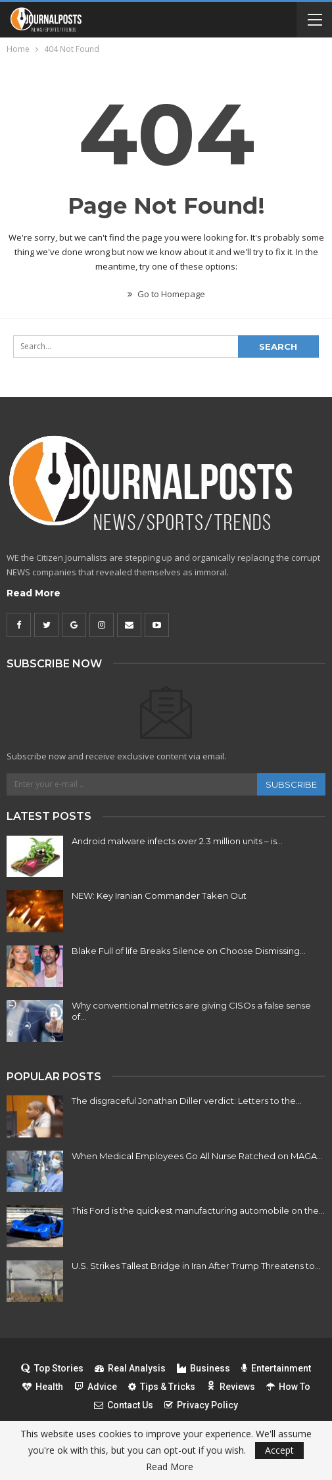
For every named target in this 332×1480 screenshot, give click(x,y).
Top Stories (52, 1368)
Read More (33, 593)
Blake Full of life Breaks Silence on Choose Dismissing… (189, 950)
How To (288, 1386)
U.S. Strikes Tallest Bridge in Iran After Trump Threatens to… (196, 1265)
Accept (279, 1450)
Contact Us (123, 1405)
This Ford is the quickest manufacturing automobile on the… (198, 1210)
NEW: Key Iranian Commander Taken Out (159, 895)
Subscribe (291, 784)
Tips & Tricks (161, 1386)
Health (42, 1386)
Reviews (230, 1386)
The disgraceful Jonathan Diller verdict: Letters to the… (187, 1100)
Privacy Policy (201, 1405)
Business (203, 1368)
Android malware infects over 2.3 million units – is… (177, 841)
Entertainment (276, 1368)
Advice (95, 1386)
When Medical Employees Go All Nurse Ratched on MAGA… (197, 1156)
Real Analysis (130, 1368)
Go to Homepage (166, 294)
